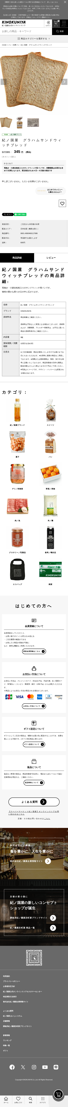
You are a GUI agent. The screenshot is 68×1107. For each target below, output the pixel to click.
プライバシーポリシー (11, 981)
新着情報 (6, 1035)
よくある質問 (29, 801)
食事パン (16, 45)
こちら (47, 818)
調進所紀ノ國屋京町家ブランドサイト (28, 918)
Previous (4, 82)
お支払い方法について (31, 706)
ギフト (5, 1051)
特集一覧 (6, 1045)
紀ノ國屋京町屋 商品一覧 (22, 928)
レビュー (51, 258)
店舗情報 (6, 1021)
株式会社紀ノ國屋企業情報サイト (26, 861)
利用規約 (6, 976)
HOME (4, 45)
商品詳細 (17, 258)
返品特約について (32, 782)
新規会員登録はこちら (31, 651)
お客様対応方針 (9, 986)
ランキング (7, 1040)
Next (64, 82)
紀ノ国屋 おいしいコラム (12, 1016)
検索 (62, 31)
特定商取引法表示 (10, 997)
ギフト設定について (31, 744)
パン (9, 45)
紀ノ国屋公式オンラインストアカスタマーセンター (22, 991)
